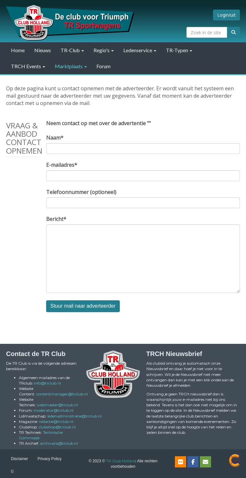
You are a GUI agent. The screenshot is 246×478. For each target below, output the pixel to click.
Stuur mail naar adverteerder (83, 306)
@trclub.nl (47, 383)
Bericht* (56, 219)
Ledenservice (139, 50)
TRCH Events (28, 66)
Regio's (104, 50)
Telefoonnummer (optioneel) (81, 192)
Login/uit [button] (226, 15)
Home (18, 50)
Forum (103, 66)
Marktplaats (71, 66)
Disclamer (19, 459)
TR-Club (72, 50)
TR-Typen (179, 50)
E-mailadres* (61, 164)
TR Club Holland (121, 460)
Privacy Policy (49, 459)
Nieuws (42, 50)
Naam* (54, 137)
